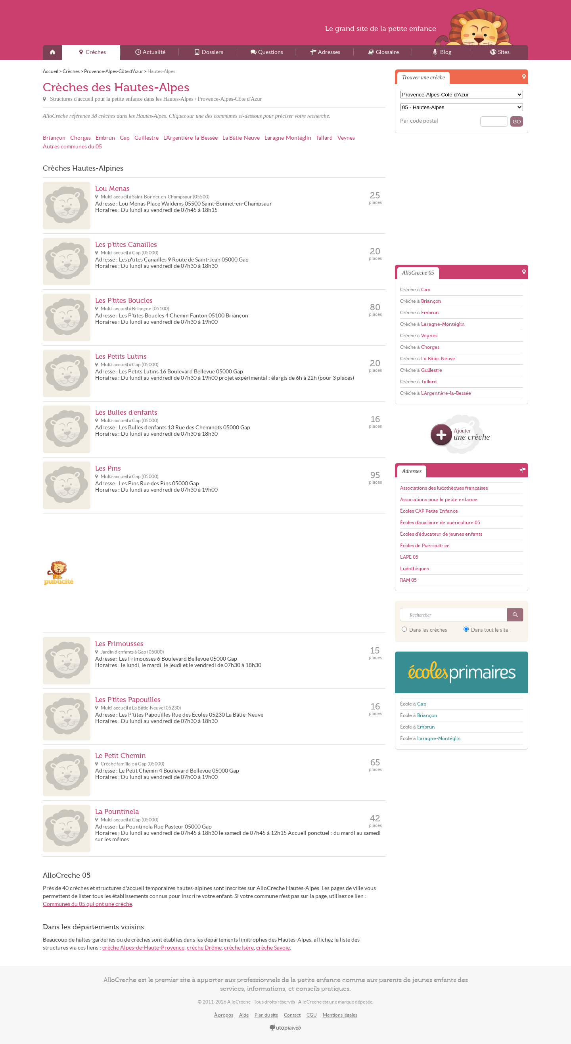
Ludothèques (414, 568)
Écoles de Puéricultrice (425, 545)
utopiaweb (285, 1028)
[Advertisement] (240, 573)
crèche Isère (239, 948)
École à (413, 704)
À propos (223, 1014)
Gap (125, 138)
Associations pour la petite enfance (438, 499)
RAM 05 (408, 580)
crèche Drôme (204, 948)
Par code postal (419, 121)
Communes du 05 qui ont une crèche (87, 904)
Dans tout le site (486, 630)
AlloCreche (119, 22)
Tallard (324, 138)
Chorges (80, 138)
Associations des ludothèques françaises (444, 488)
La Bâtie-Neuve (241, 138)
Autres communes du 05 (72, 147)
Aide (244, 1014)
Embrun (105, 138)
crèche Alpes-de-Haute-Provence (143, 948)
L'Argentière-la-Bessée (190, 138)
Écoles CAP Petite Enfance (429, 511)
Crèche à (415, 289)
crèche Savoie (273, 948)
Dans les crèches (424, 630)
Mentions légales (340, 1014)
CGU (312, 1014)
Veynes (346, 138)
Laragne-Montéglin (287, 138)
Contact (292, 1014)
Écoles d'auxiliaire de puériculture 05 (440, 522)
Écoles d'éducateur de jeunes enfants (441, 534)
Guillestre (146, 138)
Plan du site (266, 1014)
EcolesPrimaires (461, 672)
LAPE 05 (409, 557)
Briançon (54, 138)
